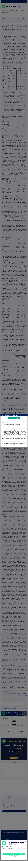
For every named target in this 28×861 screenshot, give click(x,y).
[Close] (26, 841)
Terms (15, 444)
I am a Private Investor (14, 418)
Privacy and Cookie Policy (9, 444)
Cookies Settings (14, 856)
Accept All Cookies (8, 853)
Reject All (20, 853)
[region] (14, 850)
